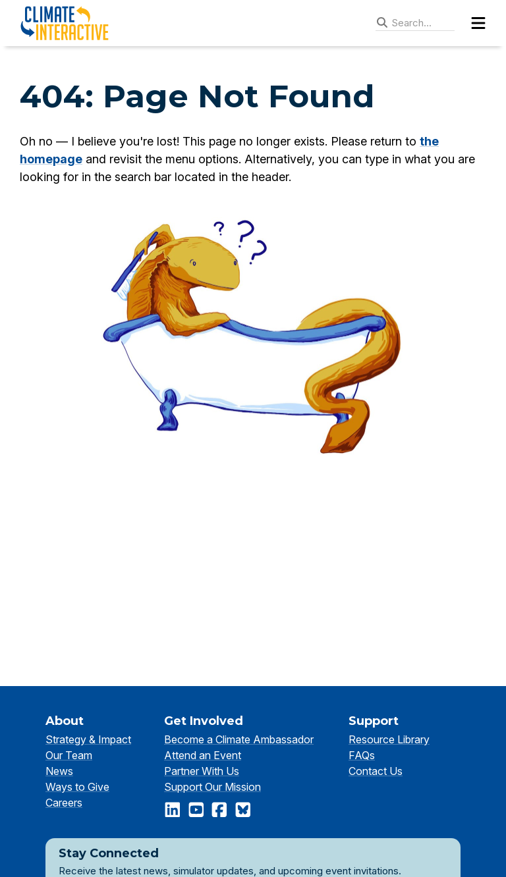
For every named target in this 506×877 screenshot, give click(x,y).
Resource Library (389, 739)
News (59, 771)
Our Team (68, 755)
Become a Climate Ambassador (239, 739)
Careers (63, 802)
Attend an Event (202, 755)
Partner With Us (201, 771)
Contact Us (376, 771)
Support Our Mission (212, 786)
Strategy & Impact (88, 739)
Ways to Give (77, 786)
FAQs (362, 755)
